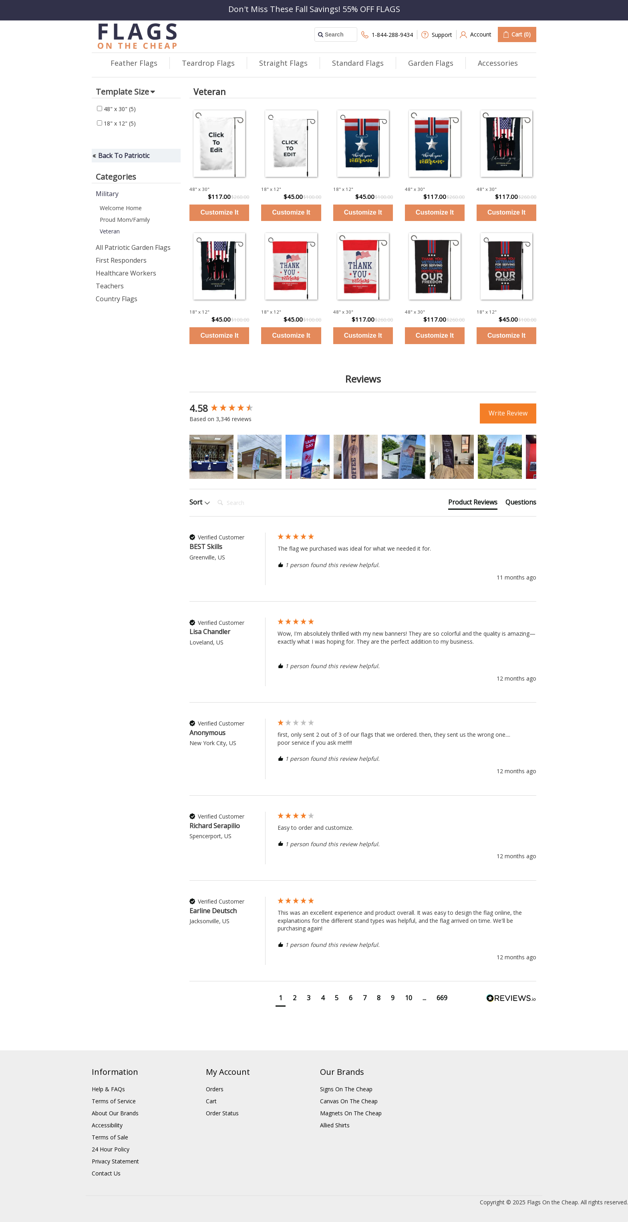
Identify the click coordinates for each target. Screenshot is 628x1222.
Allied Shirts (335, 1125)
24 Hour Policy (110, 1149)
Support (436, 34)
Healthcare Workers (126, 273)
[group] (231, 408)
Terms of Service (114, 1101)
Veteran (110, 231)
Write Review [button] (508, 413)
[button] (211, 457)
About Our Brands (115, 1113)
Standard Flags (358, 63)
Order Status (222, 1113)
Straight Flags (283, 63)
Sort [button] (199, 502)
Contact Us (106, 1173)
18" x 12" (116, 123)
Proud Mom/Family (125, 219)
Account (475, 34)
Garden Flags (430, 63)
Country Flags (116, 298)
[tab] (472, 504)
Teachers (110, 286)
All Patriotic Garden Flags (133, 247)
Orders (214, 1089)
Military (107, 193)
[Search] (246, 503)
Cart (211, 1101)
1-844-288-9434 (387, 34)
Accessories (498, 63)
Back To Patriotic (123, 155)
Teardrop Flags (208, 63)
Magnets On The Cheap (351, 1113)
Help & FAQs (108, 1089)
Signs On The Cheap (346, 1089)
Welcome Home (121, 208)
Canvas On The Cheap (349, 1101)
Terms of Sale (110, 1137)
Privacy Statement (115, 1161)
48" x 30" (116, 109)
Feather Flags (134, 63)
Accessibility (107, 1125)
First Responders (121, 260)
